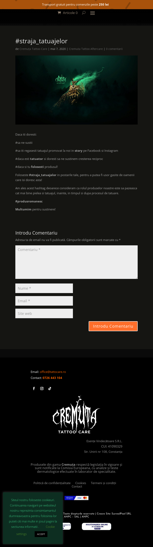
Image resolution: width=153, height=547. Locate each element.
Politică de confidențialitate (54, 483)
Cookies (83, 483)
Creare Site (103, 513)
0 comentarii (114, 49)
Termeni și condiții (95, 484)
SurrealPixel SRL (121, 513)
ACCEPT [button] (41, 534)
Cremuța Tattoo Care (33, 49)
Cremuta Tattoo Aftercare (86, 49)
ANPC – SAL (71, 516)
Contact (77, 486)
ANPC (85, 516)
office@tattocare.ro (53, 372)
